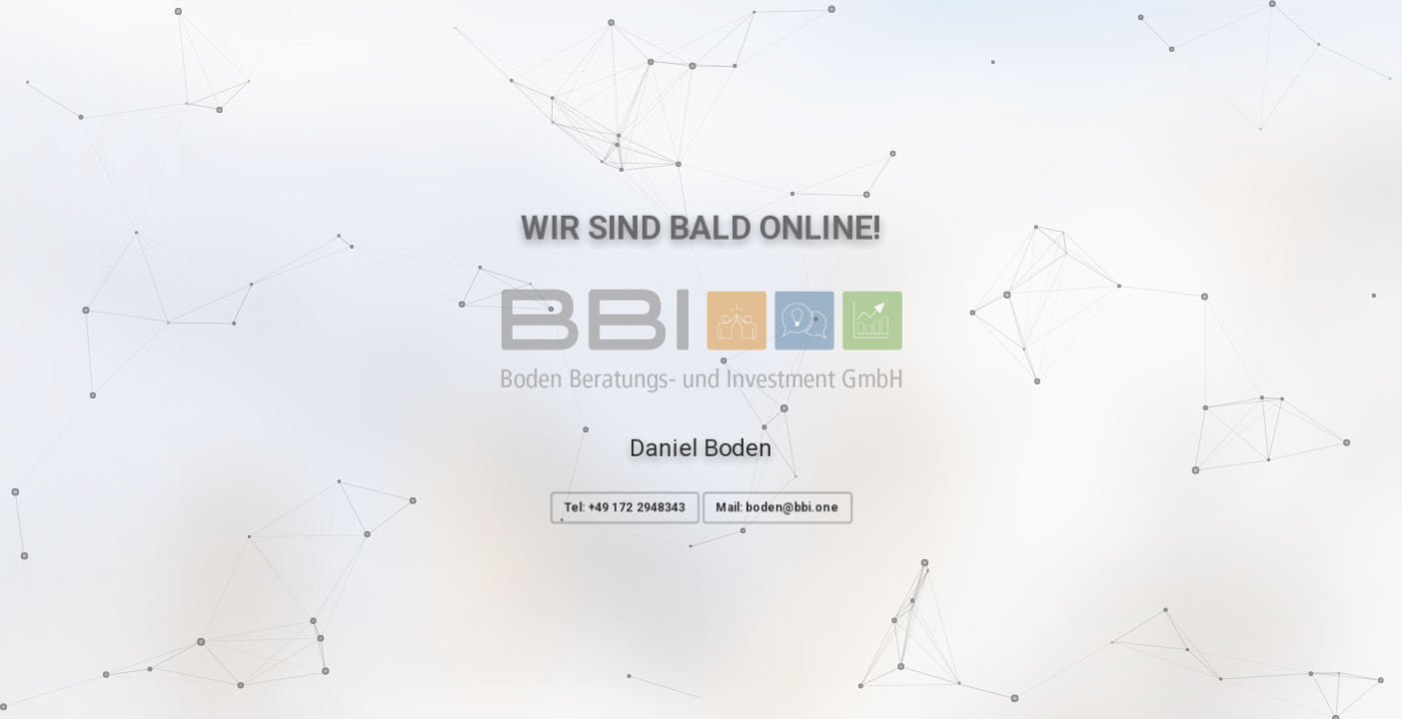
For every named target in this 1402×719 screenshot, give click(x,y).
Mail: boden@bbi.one (777, 508)
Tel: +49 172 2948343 (624, 508)
